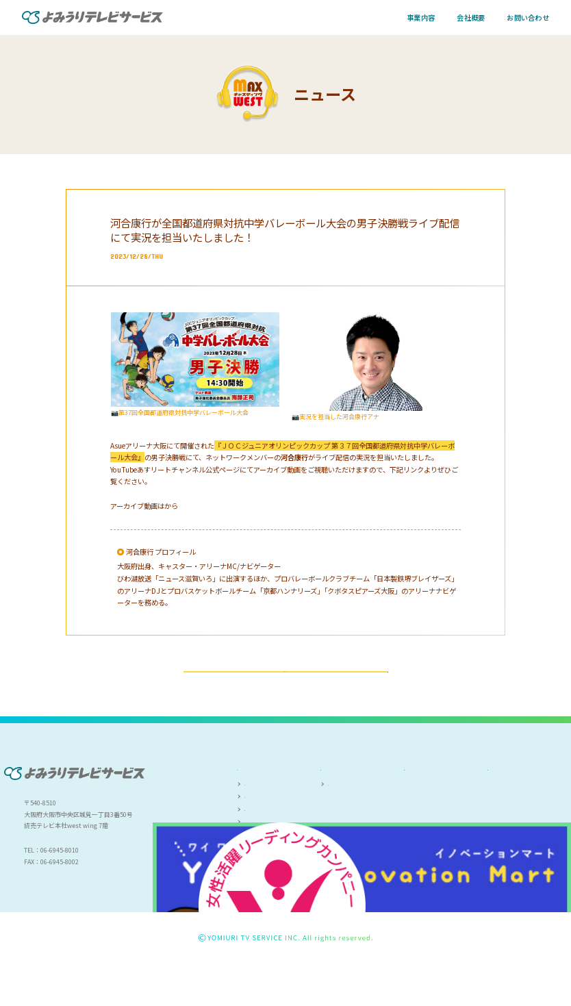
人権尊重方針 (425, 814)
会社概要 (471, 17)
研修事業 (256, 873)
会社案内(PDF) (348, 832)
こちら (174, 506)
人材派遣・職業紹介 (272, 859)
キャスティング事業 (271, 832)
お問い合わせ (528, 17)
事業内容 (421, 17)
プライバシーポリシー (522, 814)
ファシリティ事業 (268, 846)
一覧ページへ (285, 692)
